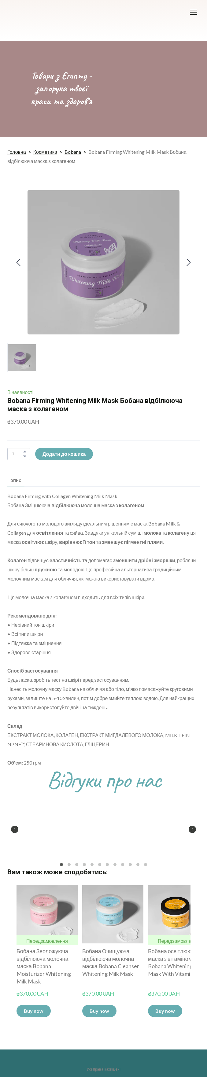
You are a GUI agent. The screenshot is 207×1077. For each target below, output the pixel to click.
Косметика (45, 152)
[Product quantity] (17, 454)
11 (138, 864)
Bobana (73, 152)
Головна (16, 152)
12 (146, 864)
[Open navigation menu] (193, 12)
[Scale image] (37, 828)
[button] (24, 451)
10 (130, 864)
